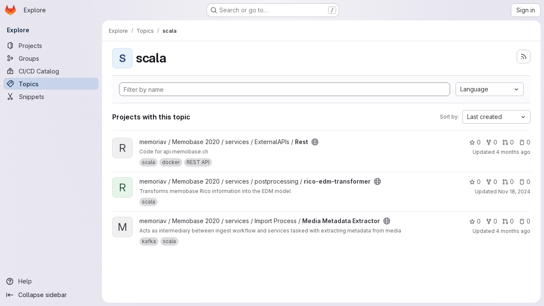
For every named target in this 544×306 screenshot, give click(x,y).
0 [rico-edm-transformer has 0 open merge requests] (508, 181)
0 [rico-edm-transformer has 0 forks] (491, 181)
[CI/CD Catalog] (51, 71)
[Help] (51, 281)
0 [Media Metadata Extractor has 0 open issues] (524, 221)
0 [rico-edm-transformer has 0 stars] (475, 181)
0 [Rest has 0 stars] (475, 142)
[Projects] (51, 45)
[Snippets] (51, 96)
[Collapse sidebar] (51, 295)
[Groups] (51, 58)
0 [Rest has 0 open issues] (524, 142)
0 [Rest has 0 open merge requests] (508, 142)
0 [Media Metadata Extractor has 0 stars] (475, 221)
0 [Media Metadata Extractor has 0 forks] (491, 221)
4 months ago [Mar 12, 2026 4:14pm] (513, 231)
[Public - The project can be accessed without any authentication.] (315, 142)
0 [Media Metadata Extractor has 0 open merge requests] (508, 221)
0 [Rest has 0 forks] (491, 142)
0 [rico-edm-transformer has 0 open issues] (524, 181)
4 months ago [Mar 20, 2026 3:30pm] (513, 152)
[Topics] (51, 84)
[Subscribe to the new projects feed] (523, 56)
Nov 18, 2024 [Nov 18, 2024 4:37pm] (514, 191)
